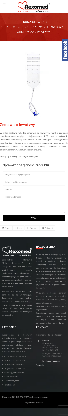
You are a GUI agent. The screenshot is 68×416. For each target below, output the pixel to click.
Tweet (6, 228)
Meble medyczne (11, 376)
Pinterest (47, 228)
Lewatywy (55, 27)
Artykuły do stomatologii (15, 360)
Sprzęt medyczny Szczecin (15, 356)
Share (18, 228)
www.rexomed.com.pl (51, 356)
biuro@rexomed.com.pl (52, 353)
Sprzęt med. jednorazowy (22, 27)
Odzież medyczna (11, 380)
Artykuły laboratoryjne (14, 364)
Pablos (38, 402)
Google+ (32, 228)
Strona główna (32, 22)
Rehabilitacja (9, 385)
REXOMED (24, 397)
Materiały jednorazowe (14, 372)
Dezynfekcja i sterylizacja (14, 368)
